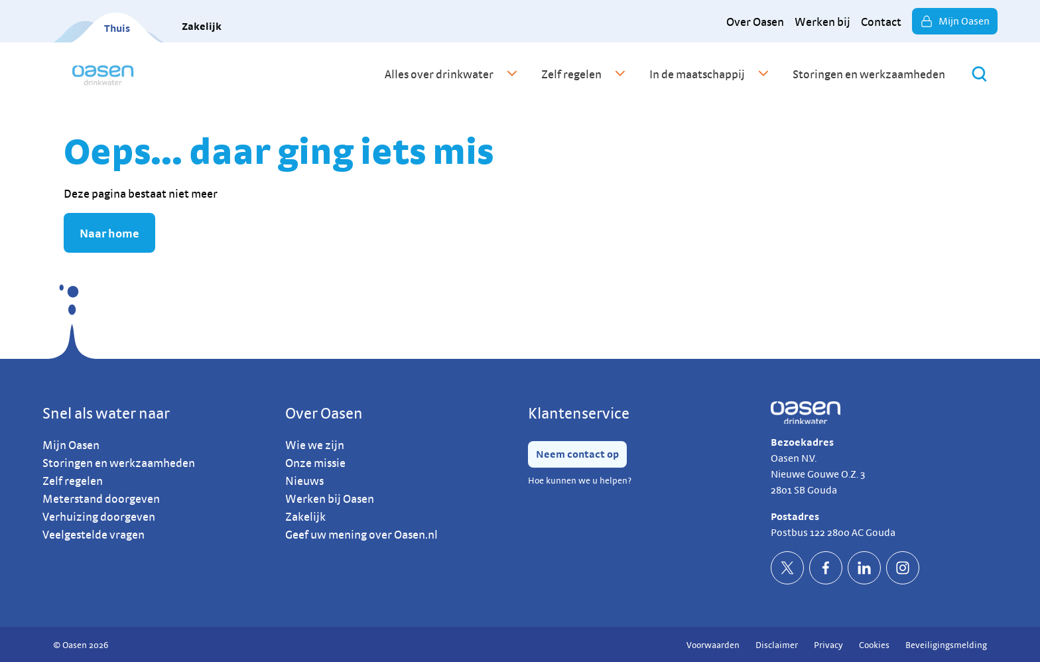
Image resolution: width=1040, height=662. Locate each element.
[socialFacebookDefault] (825, 567)
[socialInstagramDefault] (902, 567)
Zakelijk (202, 26)
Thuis (117, 28)
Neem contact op (577, 454)
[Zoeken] (979, 74)
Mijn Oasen (955, 21)
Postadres (795, 516)
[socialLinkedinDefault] (864, 567)
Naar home (109, 233)
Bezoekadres (802, 442)
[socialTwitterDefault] (787, 567)
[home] (103, 74)
